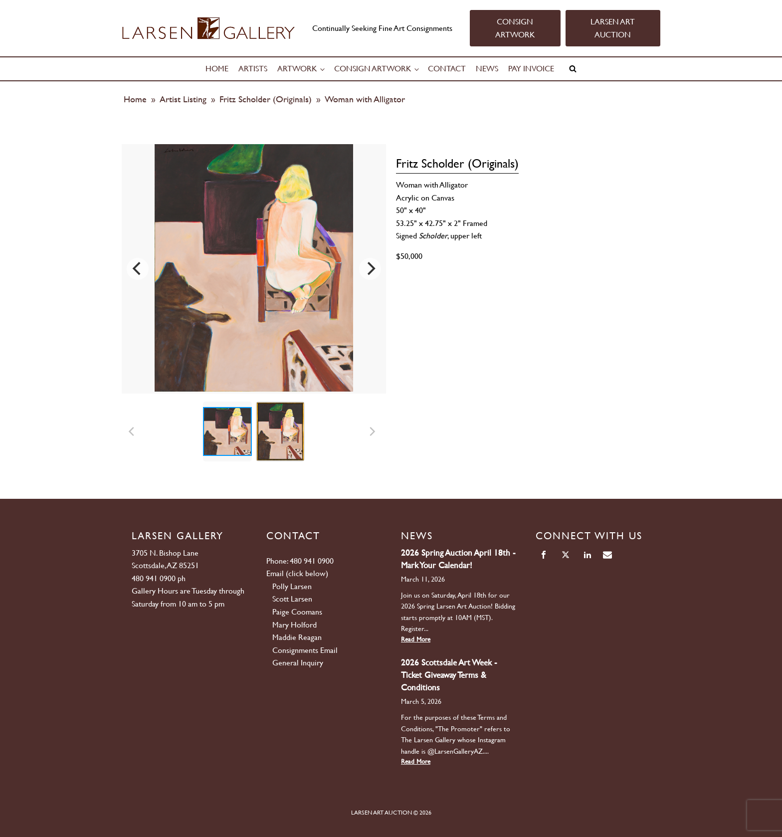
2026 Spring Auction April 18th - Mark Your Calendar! (458, 559)
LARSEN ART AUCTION (612, 28)
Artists (252, 68)
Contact (447, 68)
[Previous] (138, 269)
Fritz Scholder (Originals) (265, 99)
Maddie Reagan (297, 637)
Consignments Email (305, 650)
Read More (415, 639)
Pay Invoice (531, 68)
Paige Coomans (297, 612)
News (487, 68)
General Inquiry (297, 662)
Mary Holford (294, 624)
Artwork (297, 68)
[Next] (370, 269)
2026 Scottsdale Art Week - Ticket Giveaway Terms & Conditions (449, 674)
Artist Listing (183, 99)
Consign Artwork (372, 68)
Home (216, 68)
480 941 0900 (154, 578)
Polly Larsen (292, 586)
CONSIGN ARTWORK (515, 28)
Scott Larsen (292, 599)
